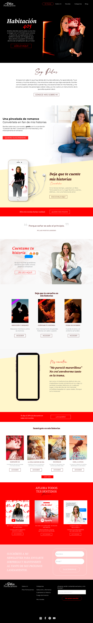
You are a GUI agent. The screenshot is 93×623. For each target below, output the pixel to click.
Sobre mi (58, 4)
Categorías (78, 4)
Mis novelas (40, 599)
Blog (86, 4)
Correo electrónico (65, 592)
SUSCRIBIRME (69, 569)
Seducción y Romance (43, 590)
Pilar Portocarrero (28, 590)
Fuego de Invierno (42, 595)
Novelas (67, 4)
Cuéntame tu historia (43, 592)
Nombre (59, 554)
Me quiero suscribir (71, 598)
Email (58, 561)
